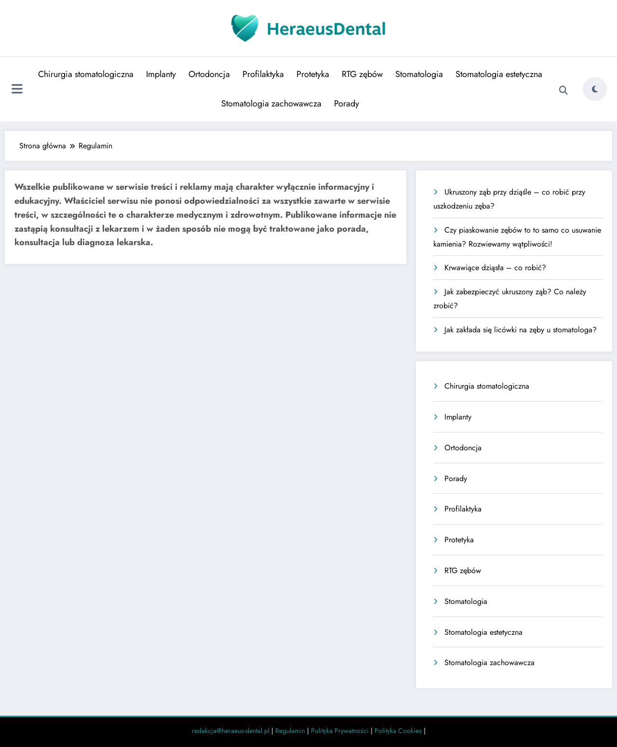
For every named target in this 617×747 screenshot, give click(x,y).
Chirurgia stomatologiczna (86, 74)
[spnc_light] (595, 89)
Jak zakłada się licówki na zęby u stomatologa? (520, 329)
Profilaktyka (263, 74)
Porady (346, 103)
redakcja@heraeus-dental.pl (230, 730)
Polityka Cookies (398, 730)
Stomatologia (419, 74)
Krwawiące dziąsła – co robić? (495, 267)
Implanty (161, 74)
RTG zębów (362, 74)
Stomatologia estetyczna (499, 74)
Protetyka (312, 74)
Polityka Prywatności (340, 730)
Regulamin (290, 730)
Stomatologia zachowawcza (271, 103)
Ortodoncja (209, 74)
